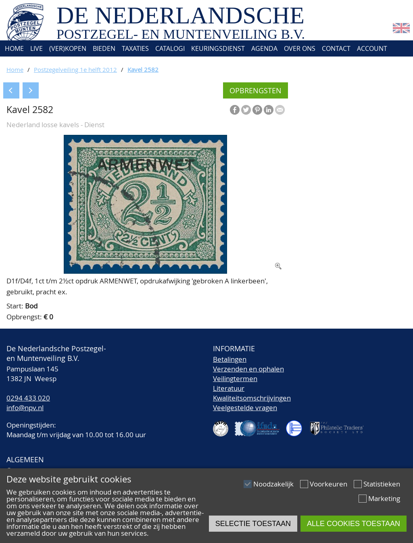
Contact (336, 48)
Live (36, 48)
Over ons (299, 48)
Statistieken (381, 483)
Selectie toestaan (253, 524)
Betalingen (229, 359)
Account (372, 48)
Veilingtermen (235, 378)
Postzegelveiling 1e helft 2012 (75, 69)
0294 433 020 (28, 398)
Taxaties (135, 48)
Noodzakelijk (273, 483)
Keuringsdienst (218, 48)
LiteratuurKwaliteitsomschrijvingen (252, 393)
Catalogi (170, 48)
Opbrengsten (255, 90)
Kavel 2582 (143, 69)
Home (13, 48)
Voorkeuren (328, 483)
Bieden (104, 48)
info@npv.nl (25, 407)
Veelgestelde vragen (245, 407)
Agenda (264, 48)
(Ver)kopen (67, 48)
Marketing (384, 498)
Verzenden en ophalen (248, 368)
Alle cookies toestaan (353, 524)
